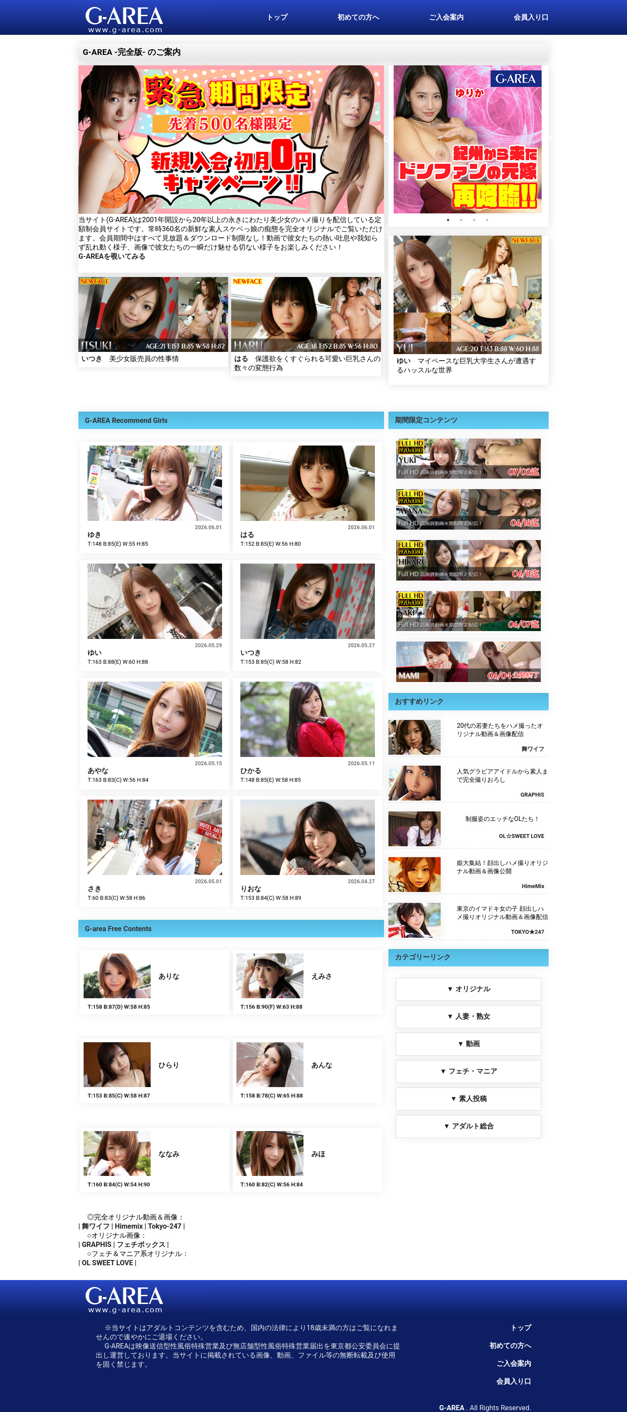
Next (548, 139)
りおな (250, 889)
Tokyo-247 (165, 1226)
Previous (387, 139)
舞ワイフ (96, 1226)
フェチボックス (141, 1244)
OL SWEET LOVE (107, 1263)
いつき (91, 359)
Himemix (129, 1226)
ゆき (94, 534)
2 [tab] (461, 220)
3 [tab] (474, 220)
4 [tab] (487, 220)
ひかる (250, 771)
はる (241, 359)
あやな (98, 771)
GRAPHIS (96, 1244)
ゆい (404, 361)
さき (94, 889)
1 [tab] (448, 220)
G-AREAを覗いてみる (111, 256)
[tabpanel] (468, 139)
